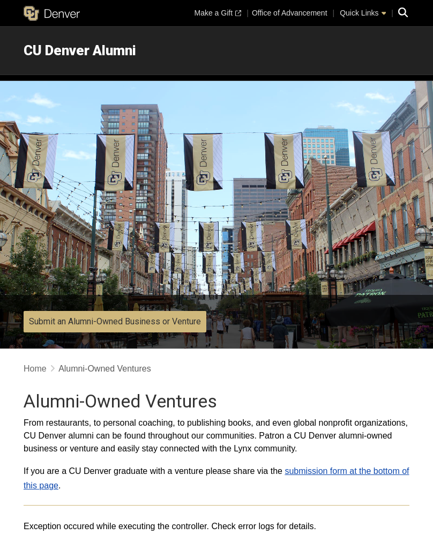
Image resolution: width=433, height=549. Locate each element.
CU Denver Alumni (80, 50)
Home (35, 368)
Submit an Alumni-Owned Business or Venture (115, 321)
